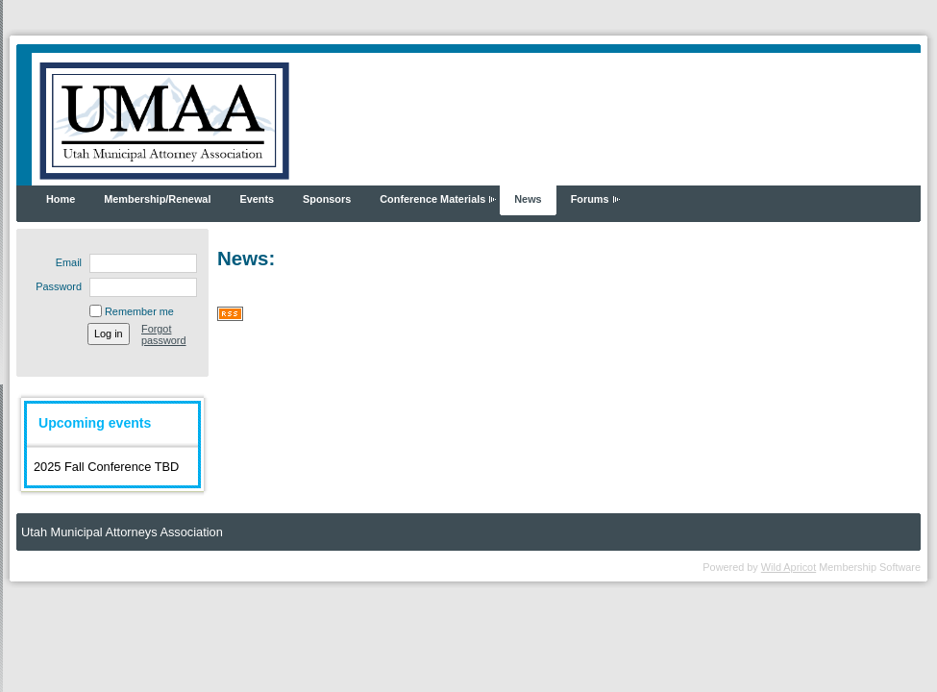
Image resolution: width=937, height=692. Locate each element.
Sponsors (327, 199)
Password (55, 286)
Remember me (139, 311)
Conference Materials (432, 199)
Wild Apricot (788, 567)
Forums (590, 199)
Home (60, 199)
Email (65, 262)
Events (256, 199)
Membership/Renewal (157, 199)
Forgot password (163, 334)
